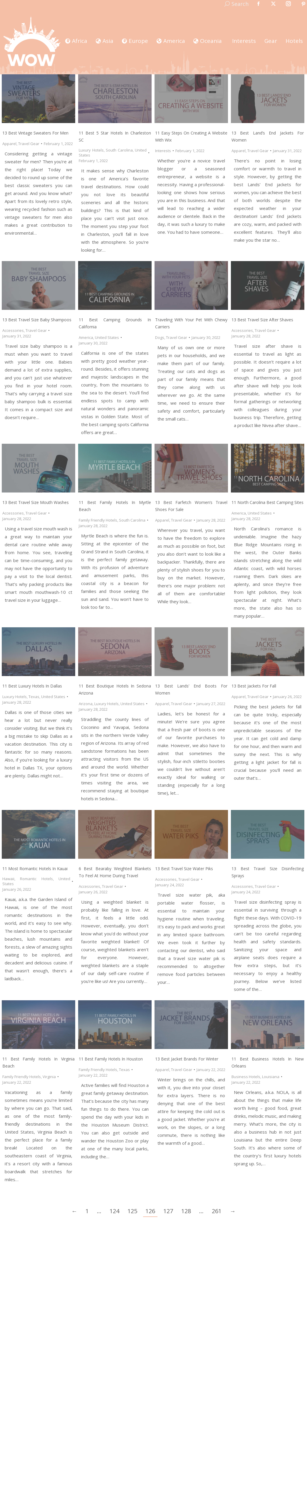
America (86, 337)
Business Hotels (245, 1076)
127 (168, 1211)
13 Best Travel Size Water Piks (184, 868)
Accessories (13, 330)
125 (132, 1211)
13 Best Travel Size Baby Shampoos (36, 319)
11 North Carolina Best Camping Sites (267, 502)
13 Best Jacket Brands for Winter (186, 1059)
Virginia (49, 1076)
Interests (163, 150)
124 (114, 1211)
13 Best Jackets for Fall (253, 686)
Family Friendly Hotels (98, 520)
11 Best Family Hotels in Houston (111, 1059)
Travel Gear (28, 143)
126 (150, 1211)
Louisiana (270, 1076)
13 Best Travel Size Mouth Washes (35, 502)
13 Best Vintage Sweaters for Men (35, 133)
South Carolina (119, 150)
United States (107, 337)
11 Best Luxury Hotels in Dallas (32, 686)
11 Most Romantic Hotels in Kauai (35, 868)
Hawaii (8, 878)
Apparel (9, 143)
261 (217, 1211)
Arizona (86, 703)
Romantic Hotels (36, 878)
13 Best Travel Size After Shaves (262, 319)
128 (186, 1211)
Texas (33, 696)
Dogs (159, 337)
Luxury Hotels (91, 150)
